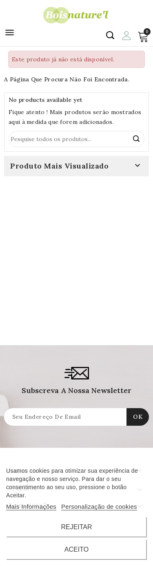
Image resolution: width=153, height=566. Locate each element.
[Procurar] (76, 139)
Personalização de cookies (99, 506)
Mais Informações (31, 506)
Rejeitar (76, 526)
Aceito (76, 549)
